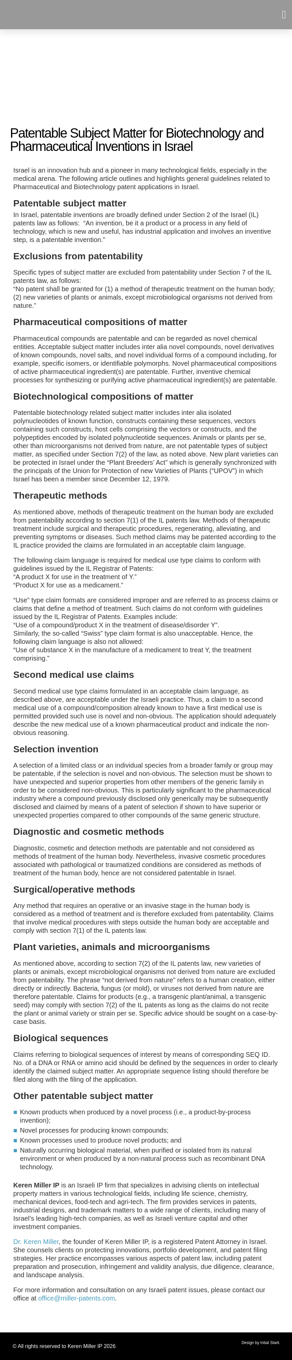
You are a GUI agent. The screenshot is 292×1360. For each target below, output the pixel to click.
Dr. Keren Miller (36, 1241)
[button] (284, 14)
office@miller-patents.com (76, 1298)
